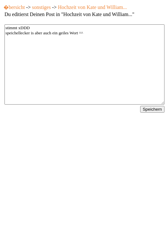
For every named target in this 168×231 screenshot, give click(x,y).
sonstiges (41, 7)
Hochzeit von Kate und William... (92, 7)
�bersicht (14, 7)
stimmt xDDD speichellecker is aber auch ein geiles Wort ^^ (84, 64)
